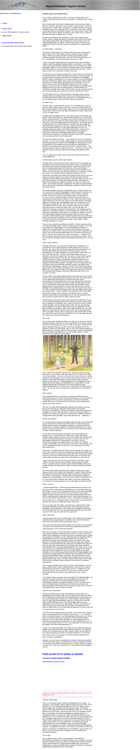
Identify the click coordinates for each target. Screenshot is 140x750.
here (63, 661)
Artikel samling (7, 35)
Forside (4, 23)
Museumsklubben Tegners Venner (13, 42)
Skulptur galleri (7, 28)
